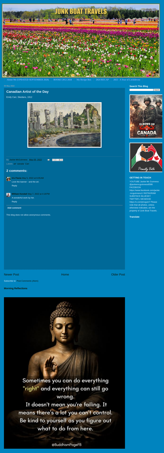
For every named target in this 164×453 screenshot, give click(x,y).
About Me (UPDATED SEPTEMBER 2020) (28, 79)
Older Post (118, 274)
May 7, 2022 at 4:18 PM (39, 194)
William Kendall (19, 194)
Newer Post (11, 274)
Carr (27, 164)
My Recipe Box (84, 79)
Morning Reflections (15, 288)
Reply (14, 185)
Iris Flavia (16, 178)
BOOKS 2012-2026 (62, 79)
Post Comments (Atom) (27, 281)
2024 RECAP (102, 79)
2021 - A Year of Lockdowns (126, 79)
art (15, 164)
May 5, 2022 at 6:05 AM (33, 178)
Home (65, 274)
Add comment (14, 208)
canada (20, 164)
